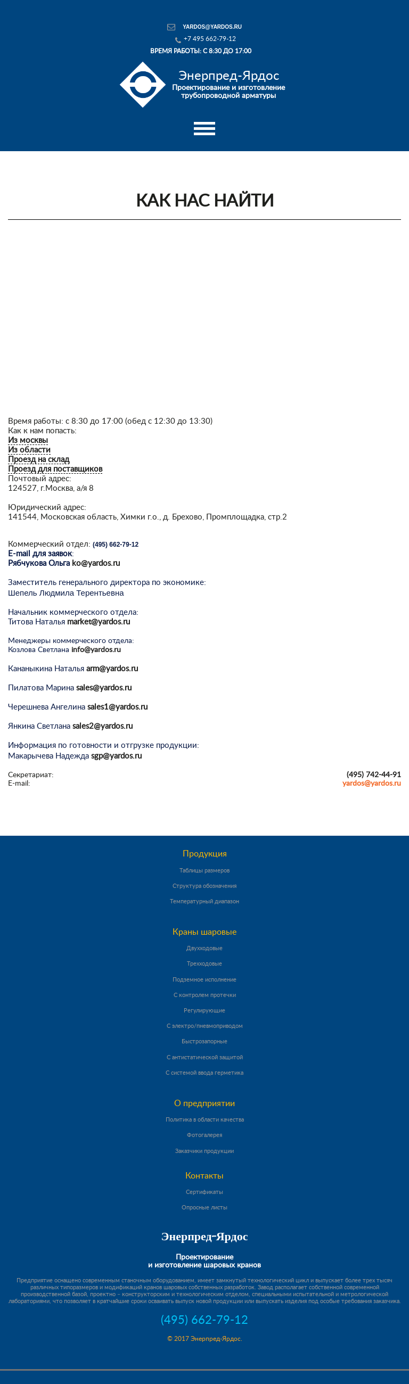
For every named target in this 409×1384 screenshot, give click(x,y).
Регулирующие (204, 1011)
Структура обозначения (204, 886)
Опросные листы (204, 1207)
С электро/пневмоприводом (205, 1026)
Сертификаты (204, 1192)
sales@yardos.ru (104, 688)
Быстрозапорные (204, 1041)
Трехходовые (204, 964)
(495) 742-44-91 (374, 775)
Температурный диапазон (204, 901)
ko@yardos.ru (96, 563)
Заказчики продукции (204, 1151)
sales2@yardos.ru (102, 726)
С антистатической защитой (205, 1057)
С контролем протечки (205, 995)
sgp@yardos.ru (116, 756)
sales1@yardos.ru (117, 707)
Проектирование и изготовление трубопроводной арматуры (228, 84)
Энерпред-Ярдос (204, 1237)
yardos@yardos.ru (212, 27)
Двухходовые (204, 948)
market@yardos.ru (98, 622)
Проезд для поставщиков (55, 469)
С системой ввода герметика (204, 1073)
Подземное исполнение (204, 980)
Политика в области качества (205, 1120)
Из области (29, 450)
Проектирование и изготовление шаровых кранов (204, 1261)
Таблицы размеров (204, 871)
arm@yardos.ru (112, 669)
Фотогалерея (204, 1135)
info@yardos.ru (96, 650)
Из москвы (28, 440)
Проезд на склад (38, 460)
